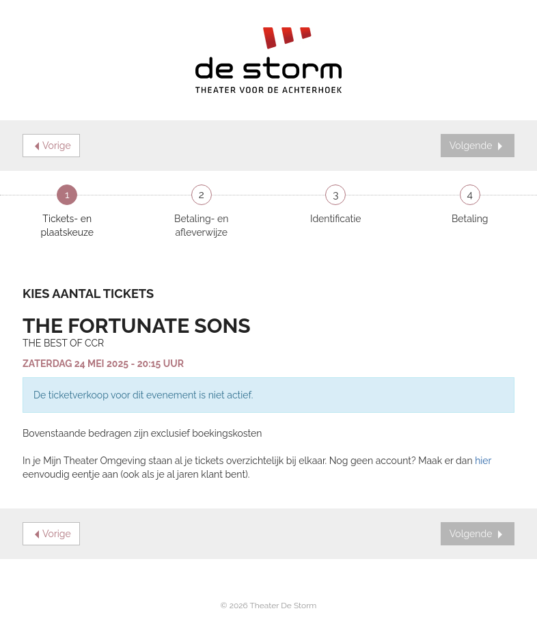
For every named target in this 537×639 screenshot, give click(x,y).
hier (483, 460)
